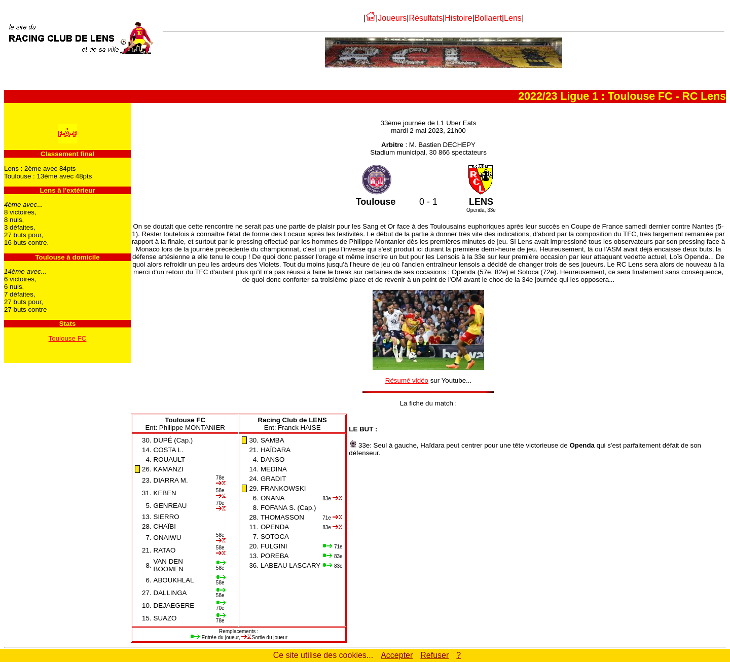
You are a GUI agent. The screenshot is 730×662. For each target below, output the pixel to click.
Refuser (434, 655)
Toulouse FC (68, 338)
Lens (513, 18)
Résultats (426, 18)
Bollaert (488, 18)
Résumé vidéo (406, 380)
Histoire (458, 18)
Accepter (397, 655)
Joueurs (392, 18)
